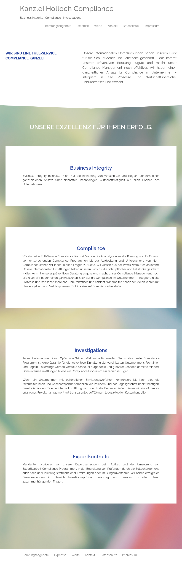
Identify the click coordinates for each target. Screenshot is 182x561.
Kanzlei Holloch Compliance (67, 8)
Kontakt (112, 26)
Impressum (152, 26)
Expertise (83, 26)
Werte (98, 26)
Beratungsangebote (58, 26)
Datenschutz (131, 26)
